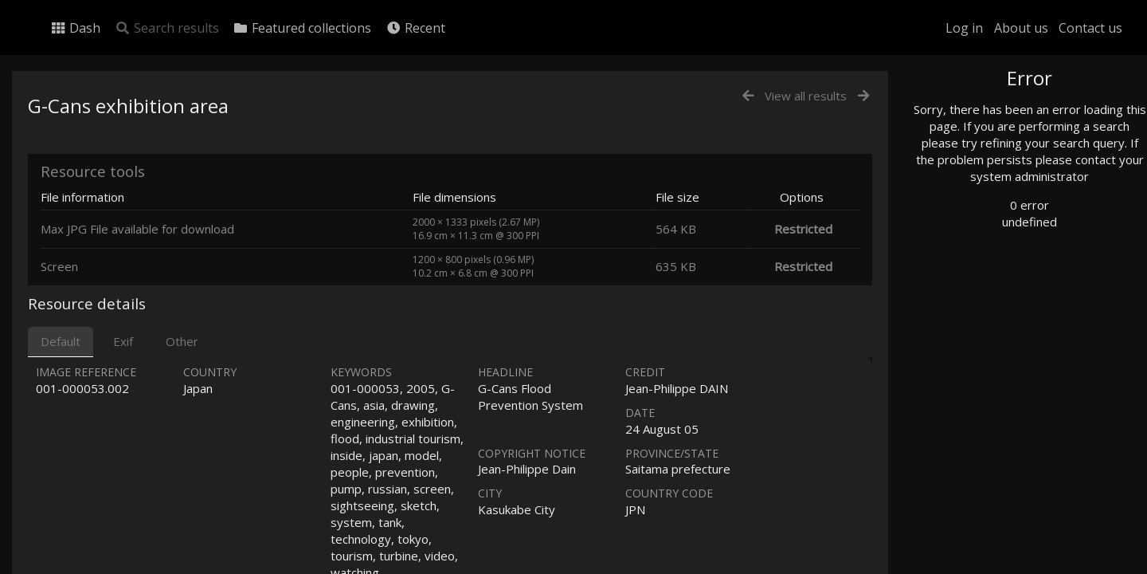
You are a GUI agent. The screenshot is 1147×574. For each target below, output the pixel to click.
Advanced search (986, 324)
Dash (75, 28)
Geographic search (990, 306)
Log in (964, 28)
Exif (123, 341)
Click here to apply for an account (1015, 564)
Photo (959, 114)
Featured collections (302, 28)
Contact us (1090, 28)
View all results (806, 96)
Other (182, 341)
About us (1021, 28)
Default (60, 341)
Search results (167, 28)
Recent (415, 28)
